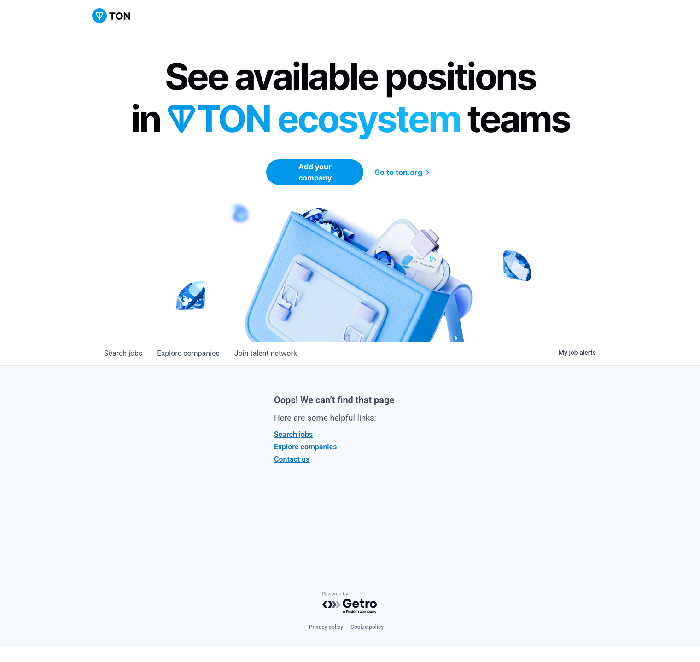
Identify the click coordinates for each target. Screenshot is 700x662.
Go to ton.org (403, 172)
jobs (123, 353)
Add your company (315, 172)
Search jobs (293, 434)
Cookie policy (367, 627)
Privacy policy (326, 627)
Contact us (291, 459)
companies (188, 353)
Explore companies (305, 446)
